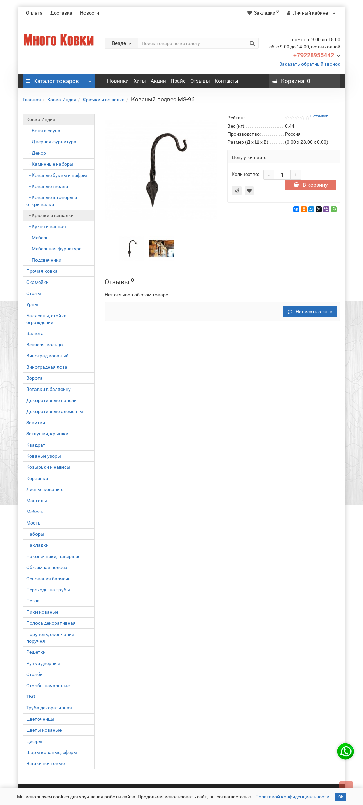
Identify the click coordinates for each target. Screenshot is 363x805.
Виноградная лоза (46, 367)
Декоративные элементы (54, 411)
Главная (32, 99)
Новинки (118, 81)
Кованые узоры (43, 456)
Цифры (34, 741)
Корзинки (37, 478)
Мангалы (36, 500)
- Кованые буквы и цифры (56, 175)
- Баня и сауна (43, 130)
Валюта (35, 333)
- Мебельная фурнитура (54, 248)
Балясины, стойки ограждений (46, 319)
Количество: (245, 174)
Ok (340, 797)
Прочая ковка (42, 271)
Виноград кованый (47, 355)
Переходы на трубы (48, 589)
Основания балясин (48, 578)
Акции (158, 81)
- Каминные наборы (49, 164)
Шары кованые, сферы (51, 752)
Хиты (140, 81)
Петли (33, 600)
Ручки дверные (43, 663)
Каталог (58, 79)
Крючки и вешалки (104, 99)
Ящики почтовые (45, 763)
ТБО (30, 696)
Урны (32, 304)
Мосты (34, 523)
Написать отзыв (310, 311)
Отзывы (200, 81)
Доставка (61, 13)
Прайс (178, 81)
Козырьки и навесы (48, 467)
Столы (33, 293)
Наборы (35, 534)
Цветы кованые (44, 730)
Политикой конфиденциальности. (293, 796)
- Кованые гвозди (47, 186)
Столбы (35, 674)
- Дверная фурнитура (51, 141)
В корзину (311, 185)
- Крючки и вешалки (50, 215)
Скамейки (37, 282)
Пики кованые (42, 612)
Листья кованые (44, 489)
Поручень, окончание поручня (50, 638)
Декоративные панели (51, 400)
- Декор (36, 153)
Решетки (36, 652)
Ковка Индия (61, 99)
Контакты (226, 81)
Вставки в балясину (48, 389)
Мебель (34, 511)
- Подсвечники (44, 260)
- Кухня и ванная (46, 226)
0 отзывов (319, 116)
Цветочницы (40, 719)
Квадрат (35, 445)
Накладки (37, 545)
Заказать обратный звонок (309, 64)
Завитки (35, 422)
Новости (89, 13)
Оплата (34, 13)
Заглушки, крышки (47, 433)
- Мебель (37, 237)
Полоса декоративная (51, 623)
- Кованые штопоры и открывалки (51, 201)
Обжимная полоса (46, 567)
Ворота (34, 378)
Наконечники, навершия (53, 556)
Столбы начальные (48, 685)
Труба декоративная (49, 707)
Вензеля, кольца (44, 344)
